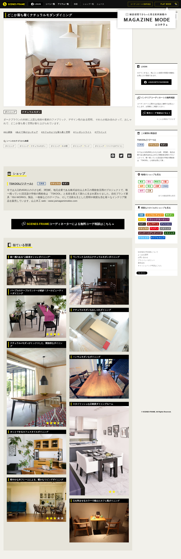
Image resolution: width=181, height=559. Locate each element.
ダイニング (9, 146)
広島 (149, 191)
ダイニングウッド (81, 146)
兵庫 (157, 186)
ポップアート (153, 224)
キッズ (142, 219)
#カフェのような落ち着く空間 (55, 132)
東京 (141, 182)
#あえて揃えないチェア (27, 132)
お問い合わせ (143, 257)
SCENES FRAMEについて (148, 252)
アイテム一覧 (63, 3)
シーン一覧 (50, 3)
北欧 (141, 215)
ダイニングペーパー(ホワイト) (108, 146)
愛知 (149, 182)
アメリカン (166, 224)
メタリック (165, 228)
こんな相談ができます (166, 119)
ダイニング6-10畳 (59, 146)
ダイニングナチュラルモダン (33, 146)
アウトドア (144, 237)
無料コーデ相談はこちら (68, 223)
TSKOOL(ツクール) (21, 183)
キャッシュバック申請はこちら (150, 266)
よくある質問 (143, 255)
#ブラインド (100, 132)
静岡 (141, 191)
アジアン (154, 228)
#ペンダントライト (82, 132)
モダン (66, 183)
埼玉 (149, 186)
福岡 (141, 186)
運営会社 (141, 263)
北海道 (41, 183)
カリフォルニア (158, 237)
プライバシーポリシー (146, 260)
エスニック (169, 233)
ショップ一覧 (88, 3)
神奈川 (157, 182)
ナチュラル (55, 183)
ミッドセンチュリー (154, 215)
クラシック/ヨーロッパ (158, 219)
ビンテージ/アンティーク (150, 233)
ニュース (100, 3)
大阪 (165, 182)
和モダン (169, 215)
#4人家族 (8, 132)
